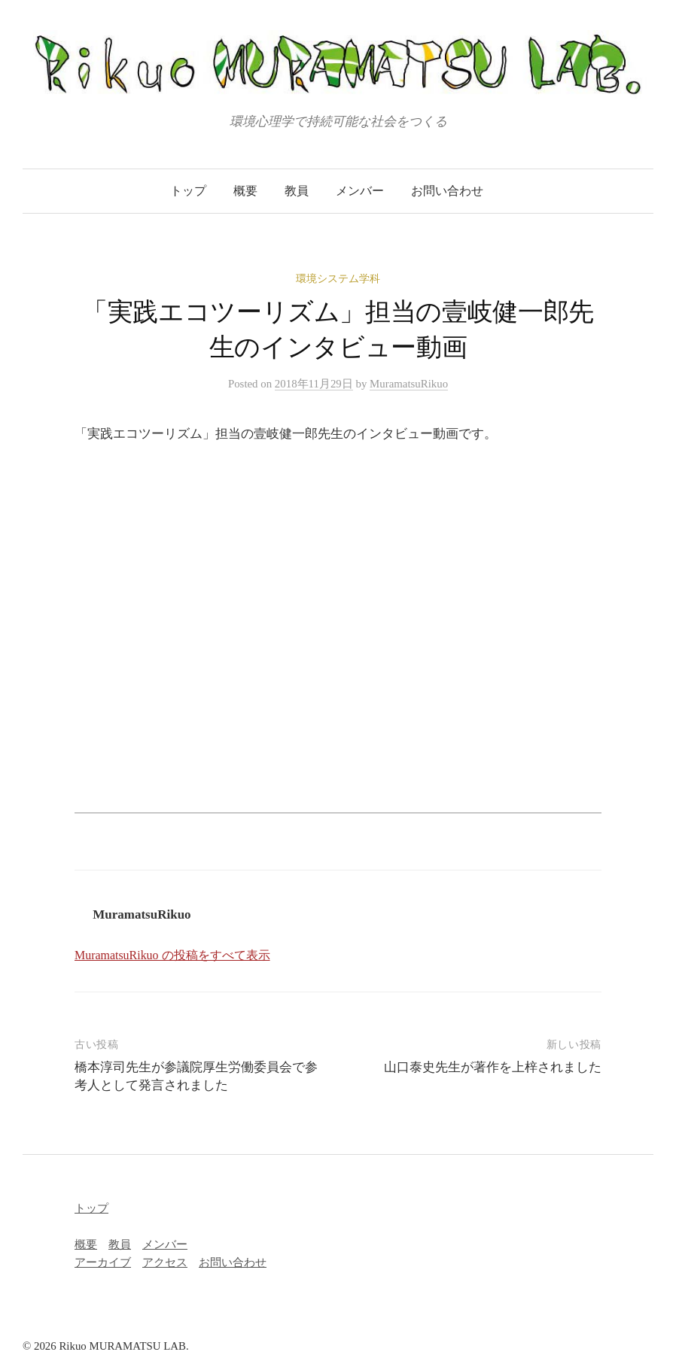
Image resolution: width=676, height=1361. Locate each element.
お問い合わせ (447, 190)
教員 (297, 190)
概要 (245, 190)
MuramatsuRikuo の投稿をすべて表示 (172, 955)
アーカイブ (103, 1262)
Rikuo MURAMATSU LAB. (123, 1346)
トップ (188, 190)
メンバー (360, 190)
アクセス (164, 1262)
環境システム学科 (338, 278)
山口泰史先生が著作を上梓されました (492, 1067)
